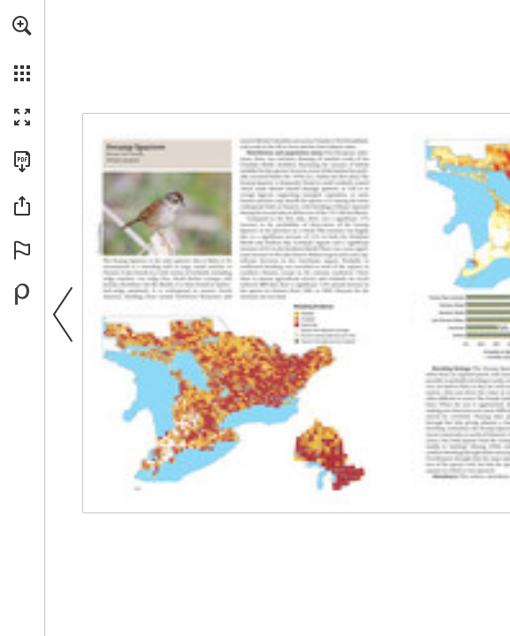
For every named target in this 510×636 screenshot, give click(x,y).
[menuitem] (22, 48)
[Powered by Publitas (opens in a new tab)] (22, 294)
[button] (22, 26)
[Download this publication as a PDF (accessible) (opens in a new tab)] (22, 162)
